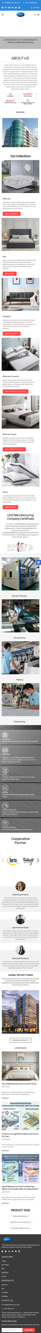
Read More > (6, 1098)
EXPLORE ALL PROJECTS (20, 1040)
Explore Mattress (11, 214)
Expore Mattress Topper (14, 449)
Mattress (5, 1285)
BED (3, 1269)
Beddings (5, 1296)
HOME (4, 1261)
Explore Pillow (10, 507)
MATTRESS (5, 1265)
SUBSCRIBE (28, 1330)
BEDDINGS (5, 1272)
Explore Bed (9, 274)
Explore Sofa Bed (11, 334)
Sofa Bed (5, 1292)
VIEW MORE (14, 112)
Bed (3, 1288)
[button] (38, 860)
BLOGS (4, 1276)
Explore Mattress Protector (15, 391)
